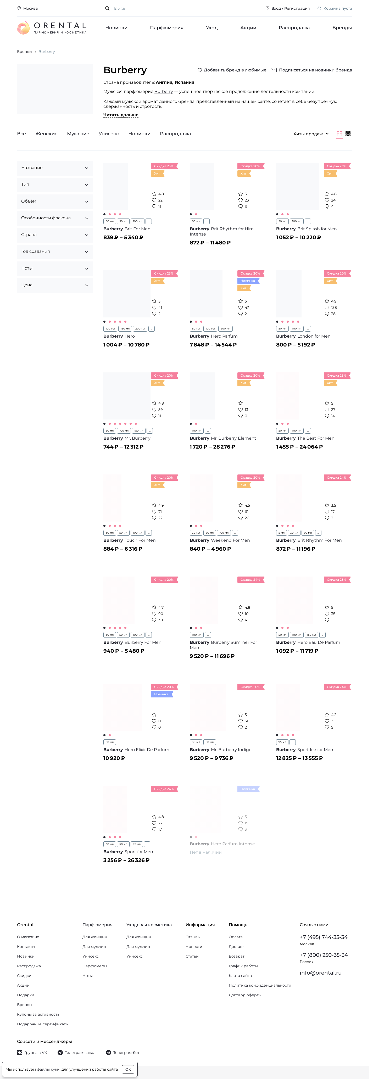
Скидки (24, 975)
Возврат (236, 956)
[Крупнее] (339, 133)
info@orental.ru (321, 973)
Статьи (192, 956)
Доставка (238, 946)
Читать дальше (120, 114)
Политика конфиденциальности (260, 985)
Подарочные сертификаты (43, 1024)
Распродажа (294, 28)
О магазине (28, 937)
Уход (212, 28)
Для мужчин (94, 946)
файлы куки (48, 1069)
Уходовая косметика (149, 924)
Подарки (25, 995)
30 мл (110, 221)
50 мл (123, 221)
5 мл (282, 532)
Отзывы (193, 937)
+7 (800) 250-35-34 (324, 955)
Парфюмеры (94, 966)
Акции (248, 28)
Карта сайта (240, 975)
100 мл (137, 221)
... (148, 221)
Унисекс (90, 956)
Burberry (163, 91)
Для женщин (94, 937)
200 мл (140, 328)
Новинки (116, 28)
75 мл (282, 742)
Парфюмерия (166, 28)
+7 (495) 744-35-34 (324, 937)
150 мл (125, 328)
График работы (243, 966)
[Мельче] (348, 133)
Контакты (26, 946)
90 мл (196, 221)
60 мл (110, 742)
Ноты (87, 975)
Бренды (342, 28)
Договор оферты (245, 995)
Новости (194, 946)
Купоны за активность (38, 1014)
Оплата (236, 937)
